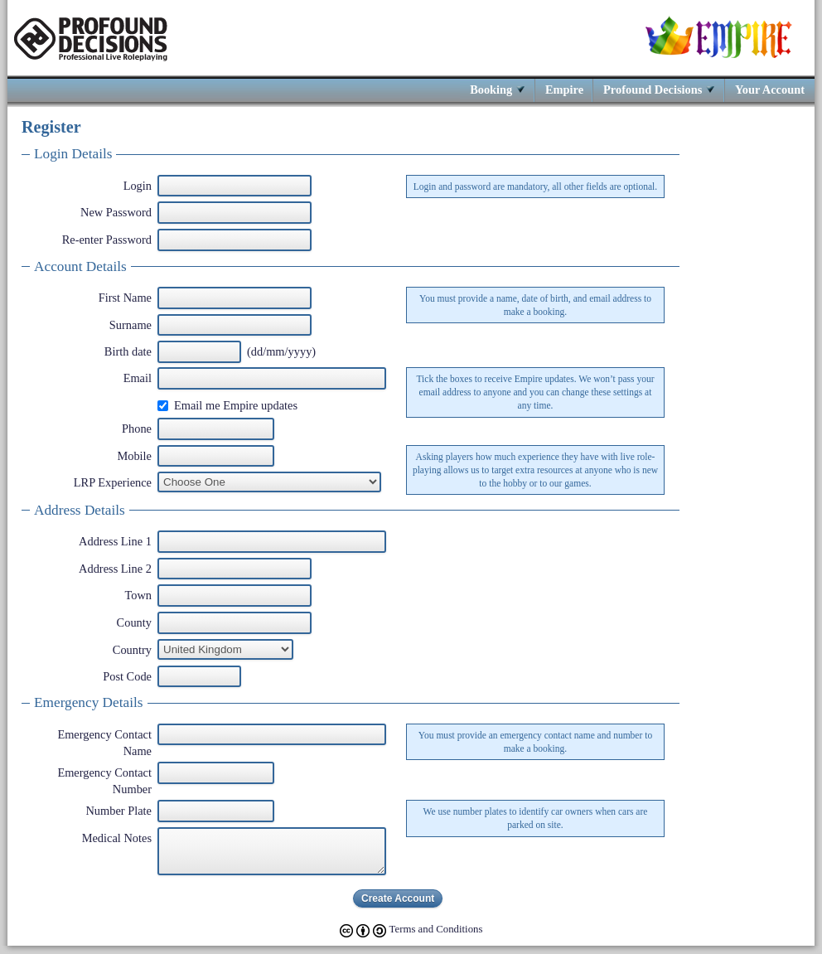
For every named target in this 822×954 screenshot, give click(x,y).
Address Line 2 (115, 568)
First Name (125, 297)
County (134, 622)
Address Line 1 (115, 541)
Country (132, 649)
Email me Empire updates (235, 405)
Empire (564, 89)
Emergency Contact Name (104, 743)
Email (137, 378)
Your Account (770, 89)
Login (137, 185)
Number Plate (118, 810)
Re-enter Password (107, 239)
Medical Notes (117, 838)
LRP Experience (113, 482)
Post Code (127, 676)
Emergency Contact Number (104, 781)
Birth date (128, 351)
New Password (116, 212)
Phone (137, 428)
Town (138, 595)
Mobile (134, 455)
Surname (130, 325)
